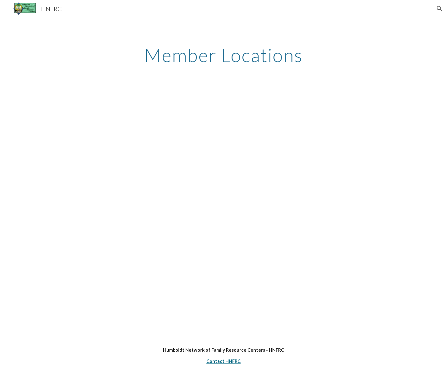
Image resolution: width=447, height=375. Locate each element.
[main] (223, 55)
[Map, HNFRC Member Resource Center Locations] (223, 214)
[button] (439, 8)
